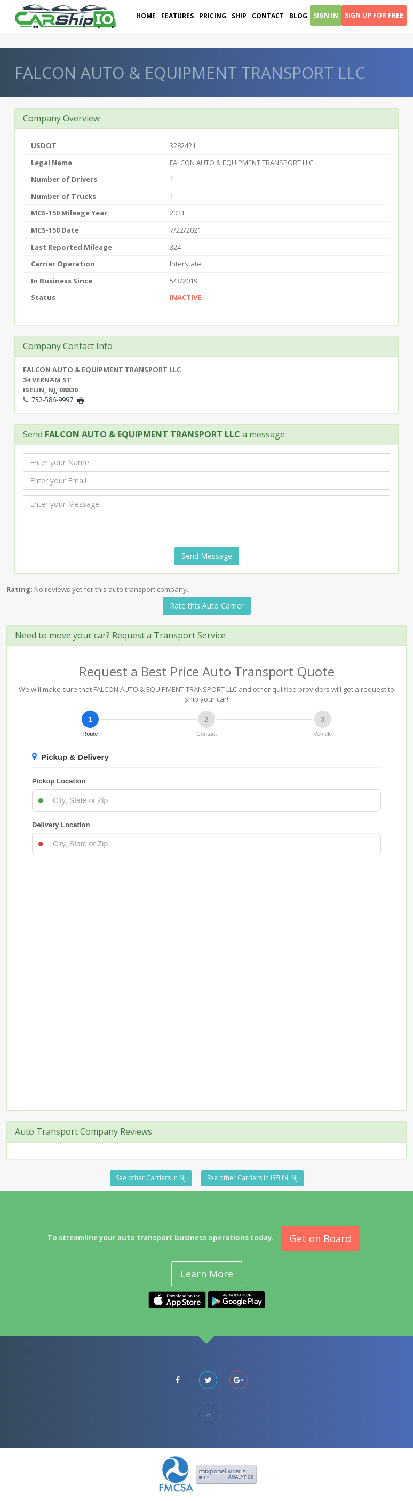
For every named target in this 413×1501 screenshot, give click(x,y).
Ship (239, 15)
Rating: (19, 589)
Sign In (325, 15)
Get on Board (320, 1238)
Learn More (206, 1273)
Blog (298, 15)
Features (177, 15)
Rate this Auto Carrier (207, 606)
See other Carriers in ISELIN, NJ (252, 1177)
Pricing (212, 15)
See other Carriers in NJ (151, 1177)
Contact (268, 15)
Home (146, 15)
